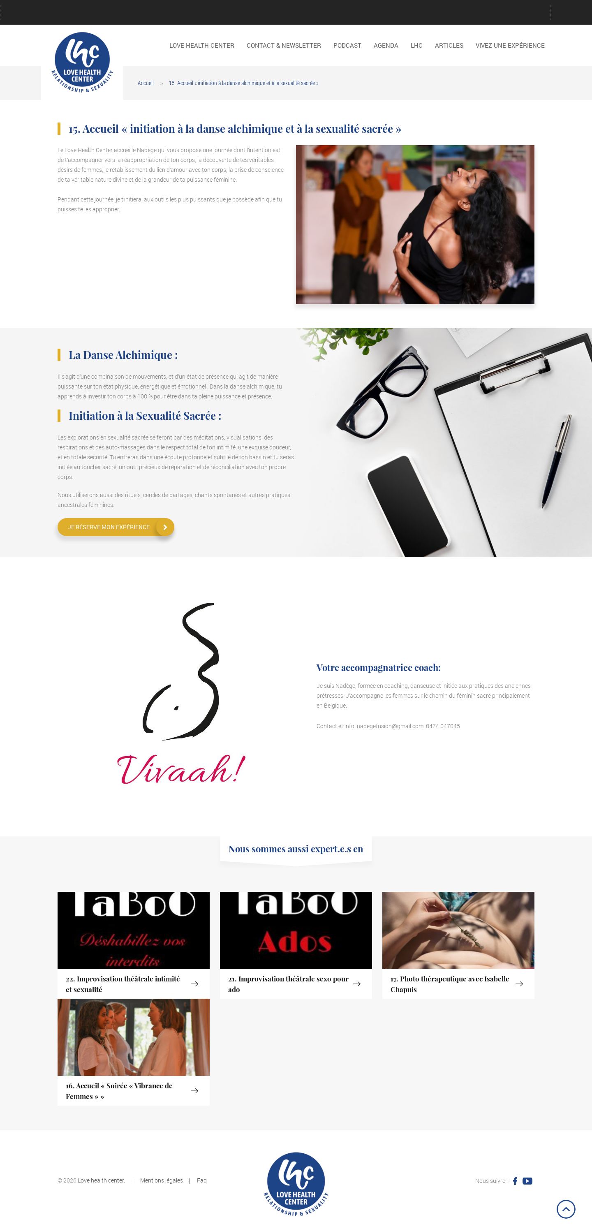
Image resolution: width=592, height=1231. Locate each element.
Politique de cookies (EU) (330, 13)
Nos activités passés (248, 13)
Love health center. (101, 1180)
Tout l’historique (392, 13)
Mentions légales (228, 13)
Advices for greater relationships (454, 13)
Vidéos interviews (413, 13)
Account (22, 13)
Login (186, 13)
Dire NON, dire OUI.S (474, 13)
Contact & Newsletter (284, 45)
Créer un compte (104, 13)
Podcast (289, 13)
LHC (417, 45)
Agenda (43, 13)
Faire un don (125, 13)
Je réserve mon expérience (109, 527)
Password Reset (269, 13)
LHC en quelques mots (166, 13)
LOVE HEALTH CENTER (207, 13)
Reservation (371, 13)
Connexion (63, 13)
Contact (84, 13)
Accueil (146, 83)
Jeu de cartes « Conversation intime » (145, 13)
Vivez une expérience (433, 13)
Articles (449, 45)
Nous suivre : (491, 1181)
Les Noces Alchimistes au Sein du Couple (495, 13)
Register (351, 13)
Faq (202, 1180)
